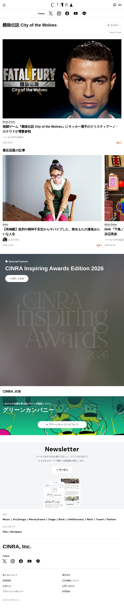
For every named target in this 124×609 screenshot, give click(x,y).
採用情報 (7, 580)
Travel (100, 519)
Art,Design (19, 519)
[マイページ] (4, 4)
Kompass (16, 532)
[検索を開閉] (114, 4)
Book (62, 519)
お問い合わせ (68, 586)
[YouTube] (75, 13)
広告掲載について (70, 580)
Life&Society (76, 519)
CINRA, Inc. (17, 546)
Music (6, 519)
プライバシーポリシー (13, 591)
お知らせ (7, 586)
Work (90, 519)
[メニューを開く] (119, 4)
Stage (52, 519)
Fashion (111, 519)
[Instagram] (59, 14)
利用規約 (66, 591)
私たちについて (10, 575)
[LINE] (84, 14)
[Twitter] (51, 14)
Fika (5, 532)
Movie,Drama (37, 519)
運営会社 (66, 575)
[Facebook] (67, 14)
